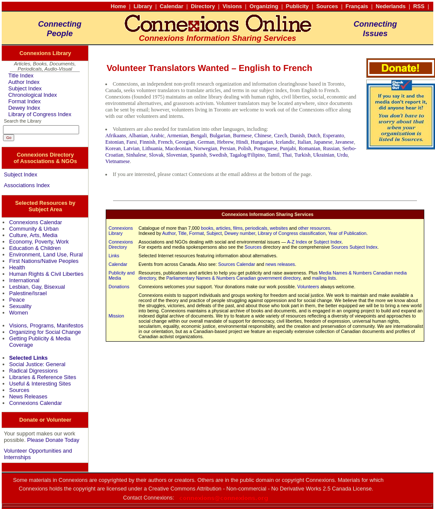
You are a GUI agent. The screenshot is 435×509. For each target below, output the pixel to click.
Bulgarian (220, 136)
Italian (304, 142)
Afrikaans (115, 136)
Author (168, 233)
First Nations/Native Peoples (43, 261)
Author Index (24, 82)
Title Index (21, 75)
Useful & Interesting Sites (40, 383)
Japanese (323, 142)
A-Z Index (297, 241)
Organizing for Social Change (45, 332)
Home (118, 6)
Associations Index (27, 185)
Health (17, 267)
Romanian (309, 148)
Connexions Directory (120, 244)
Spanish (198, 155)
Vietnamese (117, 161)
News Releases (28, 396)
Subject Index (25, 88)
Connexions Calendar (35, 222)
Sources (327, 6)
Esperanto (333, 136)
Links (113, 255)
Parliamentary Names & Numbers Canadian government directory (233, 278)
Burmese (242, 136)
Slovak (156, 155)
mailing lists (324, 278)
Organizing (263, 6)
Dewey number (239, 233)
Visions (232, 6)
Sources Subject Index (354, 247)
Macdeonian (178, 148)
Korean (113, 148)
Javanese (344, 142)
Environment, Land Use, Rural (46, 254)
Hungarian (262, 142)
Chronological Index (32, 95)
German (205, 142)
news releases (280, 264)
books (207, 228)
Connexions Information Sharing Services (267, 214)
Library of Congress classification (292, 233)
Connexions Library (120, 230)
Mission (116, 315)
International (24, 280)
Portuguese (265, 148)
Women (18, 312)
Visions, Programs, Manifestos (46, 325)
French (165, 142)
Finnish (148, 142)
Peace (17, 299)
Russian (331, 148)
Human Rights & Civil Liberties (46, 274)
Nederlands (391, 6)
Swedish (218, 155)
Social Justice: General (37, 364)
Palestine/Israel (28, 293)
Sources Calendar (236, 264)
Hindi (242, 142)
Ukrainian (323, 155)
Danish (297, 136)
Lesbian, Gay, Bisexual (37, 287)
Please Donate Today (53, 440)
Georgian (185, 142)
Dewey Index (24, 108)
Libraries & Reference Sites (42, 377)
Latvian (131, 148)
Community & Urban (33, 228)
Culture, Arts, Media (33, 235)
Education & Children (35, 248)
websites (279, 228)
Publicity (297, 6)
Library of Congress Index (39, 114)
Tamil (273, 155)
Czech (280, 136)
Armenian (177, 136)
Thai (286, 155)
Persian (227, 148)
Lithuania (152, 148)
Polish (244, 148)
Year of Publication (347, 233)
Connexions (158, 497)
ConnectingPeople (59, 28)
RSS (418, 6)
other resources (314, 228)
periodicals (256, 228)
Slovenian (176, 155)
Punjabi (288, 148)
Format (196, 233)
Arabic (157, 136)
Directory (203, 6)
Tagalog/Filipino (247, 155)
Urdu (342, 155)
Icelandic (285, 142)
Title (182, 233)
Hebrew (225, 142)
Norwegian (206, 148)
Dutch (313, 136)
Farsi (131, 142)
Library (143, 6)
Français (357, 6)
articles (223, 228)
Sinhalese (136, 155)
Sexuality (20, 306)
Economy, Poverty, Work (39, 241)
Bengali (198, 136)
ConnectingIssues (375, 28)
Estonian (114, 142)
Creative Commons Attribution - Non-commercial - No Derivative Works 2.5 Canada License (260, 488)
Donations (118, 286)
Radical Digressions (33, 370)
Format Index (24, 101)
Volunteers (308, 286)
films (237, 228)
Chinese (263, 136)
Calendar (172, 6)
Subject (214, 233)
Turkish (302, 155)
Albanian (138, 136)
